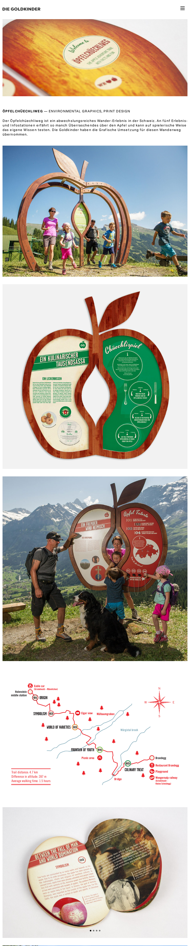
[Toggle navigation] (182, 9)
